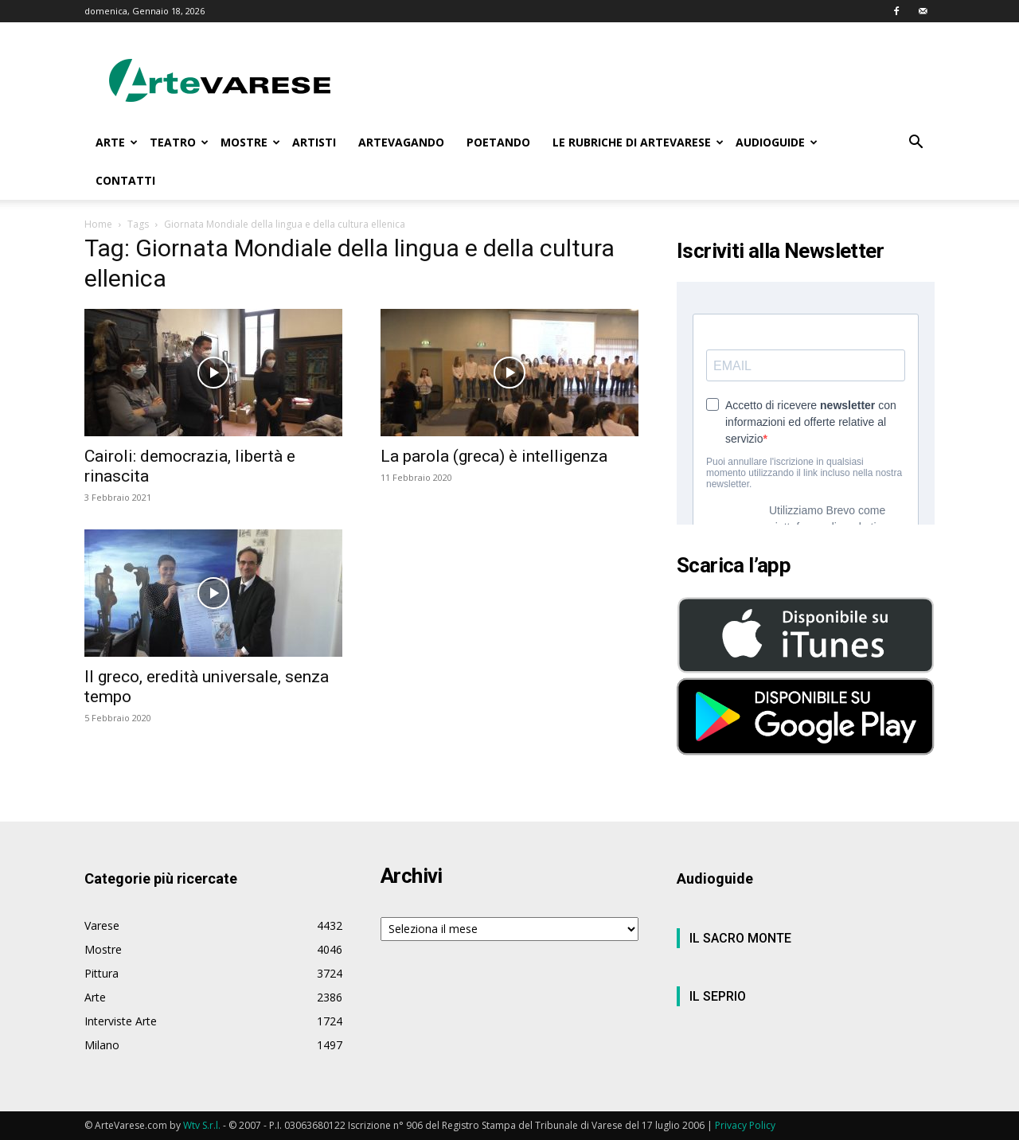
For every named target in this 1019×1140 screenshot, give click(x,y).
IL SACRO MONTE (740, 938)
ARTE (117, 142)
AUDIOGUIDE (777, 142)
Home (98, 224)
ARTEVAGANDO (401, 142)
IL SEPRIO (717, 996)
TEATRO (179, 142)
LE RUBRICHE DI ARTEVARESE (638, 142)
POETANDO (498, 142)
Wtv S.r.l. (202, 1125)
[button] (915, 143)
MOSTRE (250, 142)
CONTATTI (125, 180)
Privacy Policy (745, 1125)
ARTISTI (314, 142)
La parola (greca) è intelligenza (494, 456)
